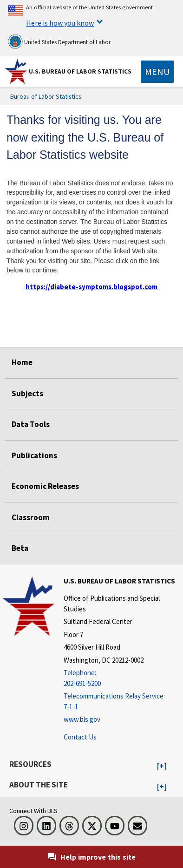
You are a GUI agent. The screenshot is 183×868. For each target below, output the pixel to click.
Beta (20, 548)
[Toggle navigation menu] (157, 72)
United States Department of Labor (59, 41)
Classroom (31, 517)
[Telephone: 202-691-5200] (122, 678)
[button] (162, 766)
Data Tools (31, 424)
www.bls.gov (82, 719)
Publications (34, 455)
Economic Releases (45, 486)
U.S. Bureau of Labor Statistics (80, 71)
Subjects (27, 393)
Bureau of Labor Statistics (45, 96)
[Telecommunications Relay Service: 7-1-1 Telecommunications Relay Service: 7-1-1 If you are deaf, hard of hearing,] (122, 701)
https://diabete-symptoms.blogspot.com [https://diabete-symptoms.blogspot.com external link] (91, 286)
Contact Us (80, 736)
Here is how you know (60, 22)
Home (22, 362)
